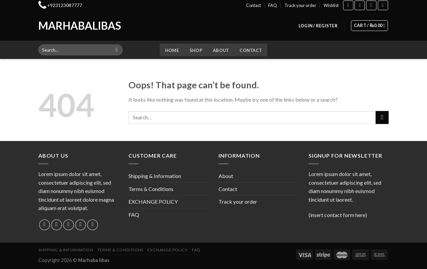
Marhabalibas (66, 25)
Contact (253, 5)
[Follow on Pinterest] (92, 224)
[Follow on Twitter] (68, 224)
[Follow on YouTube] (383, 5)
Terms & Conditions (150, 189)
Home (172, 50)
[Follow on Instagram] (359, 5)
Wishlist (331, 5)
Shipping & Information (154, 176)
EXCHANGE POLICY (153, 201)
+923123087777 (64, 5)
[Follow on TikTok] (371, 5)
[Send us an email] (80, 224)
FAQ (272, 5)
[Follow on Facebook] (348, 5)
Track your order (300, 5)
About (221, 50)
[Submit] (116, 50)
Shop (195, 50)
